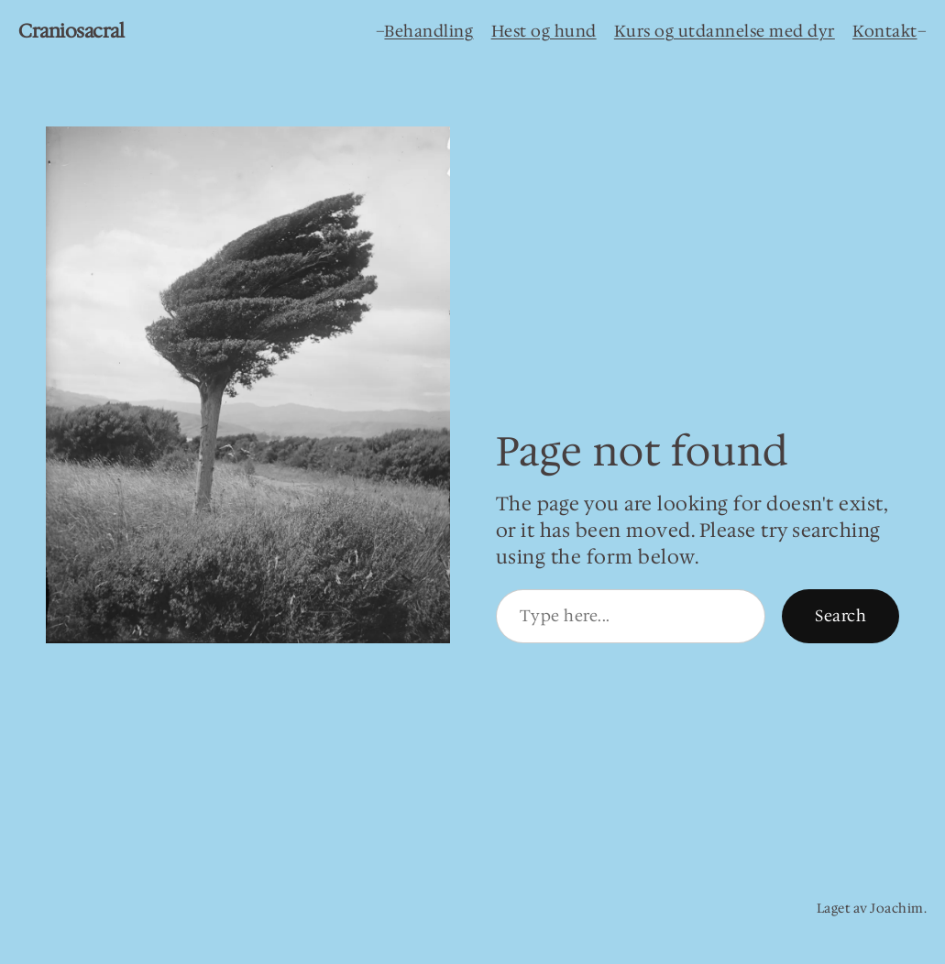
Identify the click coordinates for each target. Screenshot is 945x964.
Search (840, 616)
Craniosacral (71, 31)
